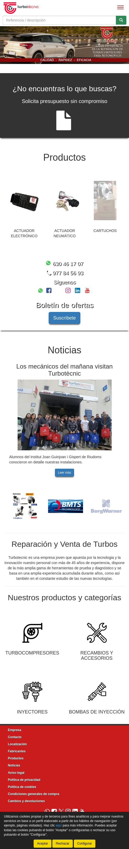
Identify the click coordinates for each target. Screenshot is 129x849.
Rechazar (62, 843)
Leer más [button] (64, 472)
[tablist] (64, 44)
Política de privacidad (24, 779)
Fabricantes (16, 751)
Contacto (15, 736)
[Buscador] (59, 20)
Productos (15, 758)
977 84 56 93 (64, 272)
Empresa (14, 729)
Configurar (84, 843)
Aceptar (42, 843)
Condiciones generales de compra (33, 793)
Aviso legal (16, 772)
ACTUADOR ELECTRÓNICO (24, 232)
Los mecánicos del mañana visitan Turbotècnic (64, 369)
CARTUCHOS (105, 230)
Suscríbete (64, 317)
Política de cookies (22, 786)
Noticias (14, 765)
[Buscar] (121, 20)
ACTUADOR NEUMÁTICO (65, 232)
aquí (59, 825)
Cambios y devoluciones (26, 800)
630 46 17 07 (64, 263)
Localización (17, 743)
